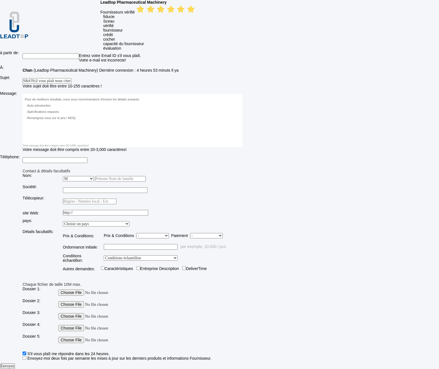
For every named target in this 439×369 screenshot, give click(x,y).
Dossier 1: (31, 289)
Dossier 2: (31, 300)
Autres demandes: (79, 269)
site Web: (31, 213)
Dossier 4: (31, 324)
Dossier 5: (31, 336)
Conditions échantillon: (73, 258)
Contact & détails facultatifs (46, 171)
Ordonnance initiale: (80, 247)
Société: (30, 186)
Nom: (27, 175)
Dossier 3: (31, 312)
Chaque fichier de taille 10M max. (52, 284)
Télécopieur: (33, 198)
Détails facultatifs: (38, 231)
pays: (27, 220)
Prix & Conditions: (78, 236)
